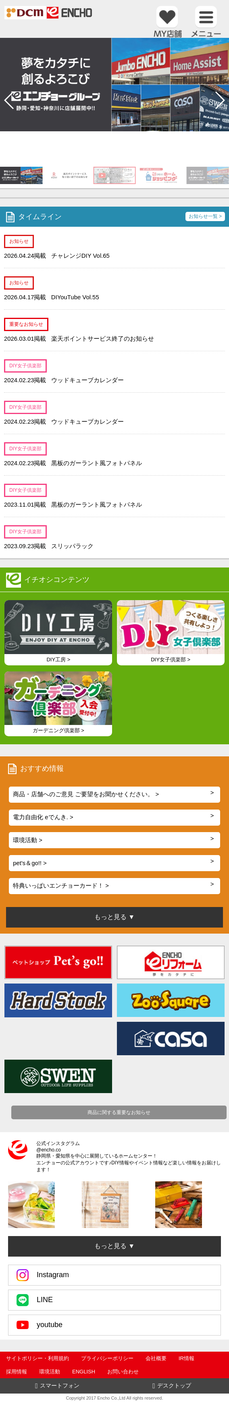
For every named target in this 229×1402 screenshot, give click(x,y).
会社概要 (156, 1358)
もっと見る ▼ (114, 1246)
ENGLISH (83, 1372)
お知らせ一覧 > (205, 216)
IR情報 (186, 1358)
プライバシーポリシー (107, 1358)
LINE (35, 1300)
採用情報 (16, 1372)
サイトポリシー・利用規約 (37, 1358)
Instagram (43, 1275)
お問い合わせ (123, 1372)
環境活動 (49, 1372)
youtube (39, 1325)
